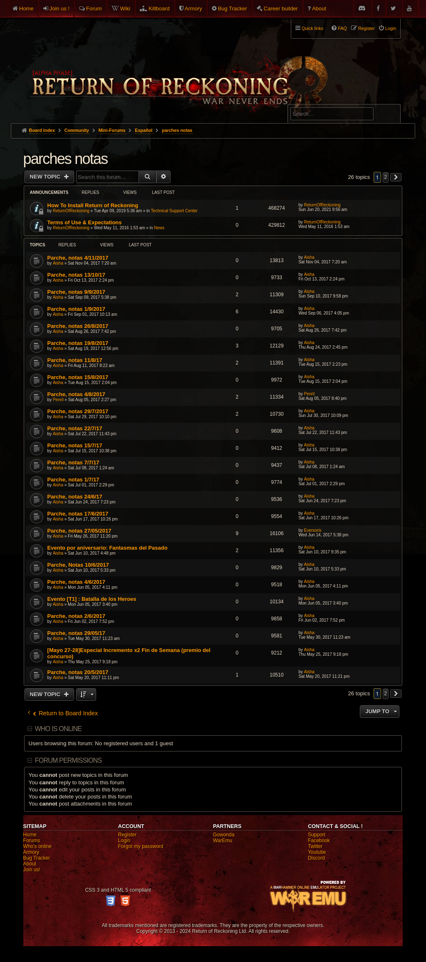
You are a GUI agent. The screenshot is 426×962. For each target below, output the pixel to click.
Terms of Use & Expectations (84, 222)
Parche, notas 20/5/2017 (78, 672)
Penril (58, 399)
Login (124, 840)
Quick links (312, 28)
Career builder (281, 8)
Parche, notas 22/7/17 (74, 428)
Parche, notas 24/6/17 (74, 496)
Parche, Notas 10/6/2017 (78, 565)
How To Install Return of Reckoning (93, 205)
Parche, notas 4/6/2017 (76, 582)
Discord (316, 858)
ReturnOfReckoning (71, 210)
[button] (396, 177)
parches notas (65, 158)
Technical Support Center (174, 210)
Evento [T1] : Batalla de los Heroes (91, 599)
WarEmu (222, 840)
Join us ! (59, 8)
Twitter (315, 846)
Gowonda (223, 835)
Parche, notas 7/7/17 (73, 462)
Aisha (58, 263)
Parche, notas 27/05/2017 (79, 531)
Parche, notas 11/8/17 (74, 360)
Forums (31, 840)
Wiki (125, 8)
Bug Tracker (232, 8)
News (159, 228)
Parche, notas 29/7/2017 (78, 411)
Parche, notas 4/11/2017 (78, 258)
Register (127, 835)
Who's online (37, 846)
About (319, 8)
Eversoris (313, 530)
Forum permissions (68, 760)
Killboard (159, 8)
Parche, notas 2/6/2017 (76, 616)
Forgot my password (140, 846)
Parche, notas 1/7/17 (73, 479)
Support (316, 835)
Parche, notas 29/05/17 (76, 633)
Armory (193, 8)
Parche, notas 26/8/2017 (78, 326)
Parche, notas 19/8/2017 (78, 343)
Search (389, 115)
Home (26, 8)
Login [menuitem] (390, 28)
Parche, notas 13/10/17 (76, 275)
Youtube (317, 852)
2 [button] (385, 177)
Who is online (58, 728)
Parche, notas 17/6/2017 (78, 514)
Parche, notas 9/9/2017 (76, 292)
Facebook (319, 840)
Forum (94, 8)
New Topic (46, 177)
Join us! (31, 870)
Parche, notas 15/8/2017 (78, 377)
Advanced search (316, 100)
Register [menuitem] (366, 28)
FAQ (342, 28)
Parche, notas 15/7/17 (74, 445)
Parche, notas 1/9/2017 (76, 309)
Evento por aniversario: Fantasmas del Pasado (107, 548)
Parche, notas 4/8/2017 (76, 394)
